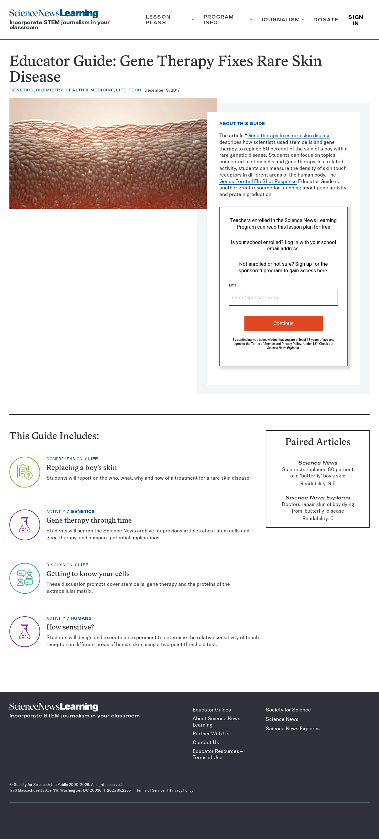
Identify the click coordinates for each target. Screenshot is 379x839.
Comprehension (64, 458)
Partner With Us (211, 733)
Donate (326, 20)
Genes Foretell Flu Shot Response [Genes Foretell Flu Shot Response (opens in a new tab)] (258, 181)
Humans (81, 618)
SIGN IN (355, 19)
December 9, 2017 (162, 90)
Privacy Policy (291, 344)
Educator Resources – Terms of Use (218, 754)
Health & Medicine (90, 90)
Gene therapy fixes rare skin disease (288, 135)
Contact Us (206, 742)
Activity (55, 511)
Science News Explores (293, 728)
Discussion (59, 565)
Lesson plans (170, 19)
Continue (284, 323)
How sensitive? (70, 627)
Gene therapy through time (89, 521)
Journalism (283, 20)
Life (121, 90)
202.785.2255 (119, 790)
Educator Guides (212, 709)
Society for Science (288, 709)
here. (322, 271)
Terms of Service (263, 344)
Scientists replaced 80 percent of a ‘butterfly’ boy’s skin (318, 472)
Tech (135, 90)
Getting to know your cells (88, 574)
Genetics (21, 90)
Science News (282, 719)
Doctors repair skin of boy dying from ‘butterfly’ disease (318, 507)
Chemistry (49, 90)
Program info (228, 19)
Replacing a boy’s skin (81, 468)
